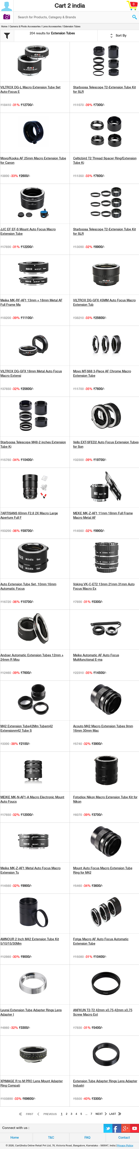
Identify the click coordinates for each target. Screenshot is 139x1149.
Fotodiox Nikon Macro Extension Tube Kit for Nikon (105, 799)
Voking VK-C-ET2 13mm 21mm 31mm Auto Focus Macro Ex (104, 586)
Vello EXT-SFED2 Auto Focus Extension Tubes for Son (106, 444)
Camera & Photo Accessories (25, 26)
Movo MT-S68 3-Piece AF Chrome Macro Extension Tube (102, 373)
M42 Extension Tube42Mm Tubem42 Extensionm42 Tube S (26, 728)
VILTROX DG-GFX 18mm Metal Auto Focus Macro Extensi (31, 373)
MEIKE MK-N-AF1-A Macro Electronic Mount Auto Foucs (32, 799)
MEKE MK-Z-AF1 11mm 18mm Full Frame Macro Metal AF (103, 515)
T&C (51, 1137)
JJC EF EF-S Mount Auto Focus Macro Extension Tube (28, 231)
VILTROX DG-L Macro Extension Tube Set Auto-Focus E (30, 89)
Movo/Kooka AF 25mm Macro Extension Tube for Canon (33, 160)
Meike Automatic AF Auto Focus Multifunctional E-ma (96, 657)
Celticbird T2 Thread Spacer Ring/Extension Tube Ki (105, 160)
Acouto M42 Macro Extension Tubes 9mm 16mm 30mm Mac (103, 728)
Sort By (118, 36)
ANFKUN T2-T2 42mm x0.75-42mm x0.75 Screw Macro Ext (102, 1012)
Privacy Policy (125, 1145)
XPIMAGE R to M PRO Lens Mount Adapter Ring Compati (31, 1083)
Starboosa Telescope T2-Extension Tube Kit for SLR (104, 89)
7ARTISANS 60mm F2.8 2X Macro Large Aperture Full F (29, 515)
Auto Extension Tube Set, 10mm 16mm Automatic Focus (28, 586)
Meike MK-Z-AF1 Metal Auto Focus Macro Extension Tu (30, 870)
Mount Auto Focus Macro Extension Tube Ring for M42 (102, 870)
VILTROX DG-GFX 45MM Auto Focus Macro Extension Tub (104, 302)
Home (4, 26)
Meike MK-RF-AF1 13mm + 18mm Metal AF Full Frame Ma (31, 302)
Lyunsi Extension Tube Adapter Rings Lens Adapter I (31, 1012)
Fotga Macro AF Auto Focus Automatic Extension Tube (101, 941)
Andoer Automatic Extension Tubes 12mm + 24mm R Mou (31, 657)
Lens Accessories (52, 26)
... (86, 1113)
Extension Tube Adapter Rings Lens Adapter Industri (105, 1083)
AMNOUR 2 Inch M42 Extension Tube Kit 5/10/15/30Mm (29, 941)
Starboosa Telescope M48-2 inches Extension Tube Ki (33, 444)
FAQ (87, 1137)
